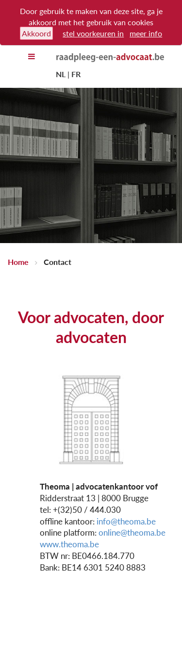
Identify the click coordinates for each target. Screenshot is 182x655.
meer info (146, 33)
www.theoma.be (69, 544)
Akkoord (36, 33)
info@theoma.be (126, 521)
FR (76, 74)
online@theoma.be (132, 532)
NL (61, 74)
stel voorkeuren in (93, 33)
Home (18, 262)
